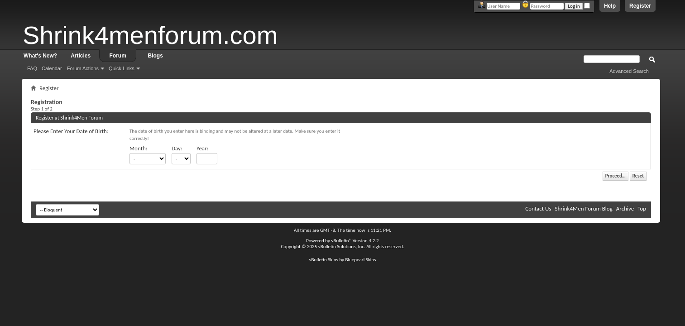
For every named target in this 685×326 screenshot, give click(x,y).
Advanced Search (629, 71)
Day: (177, 148)
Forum (118, 56)
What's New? (40, 56)
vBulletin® (341, 241)
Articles (81, 56)
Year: (202, 148)
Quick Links (121, 68)
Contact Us (538, 208)
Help (610, 6)
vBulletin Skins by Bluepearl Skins (342, 260)
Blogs (155, 56)
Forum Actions (83, 68)
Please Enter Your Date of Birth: (71, 131)
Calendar (52, 68)
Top (641, 208)
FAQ (32, 68)
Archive (625, 208)
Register (640, 6)
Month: (138, 148)
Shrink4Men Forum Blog (583, 208)
